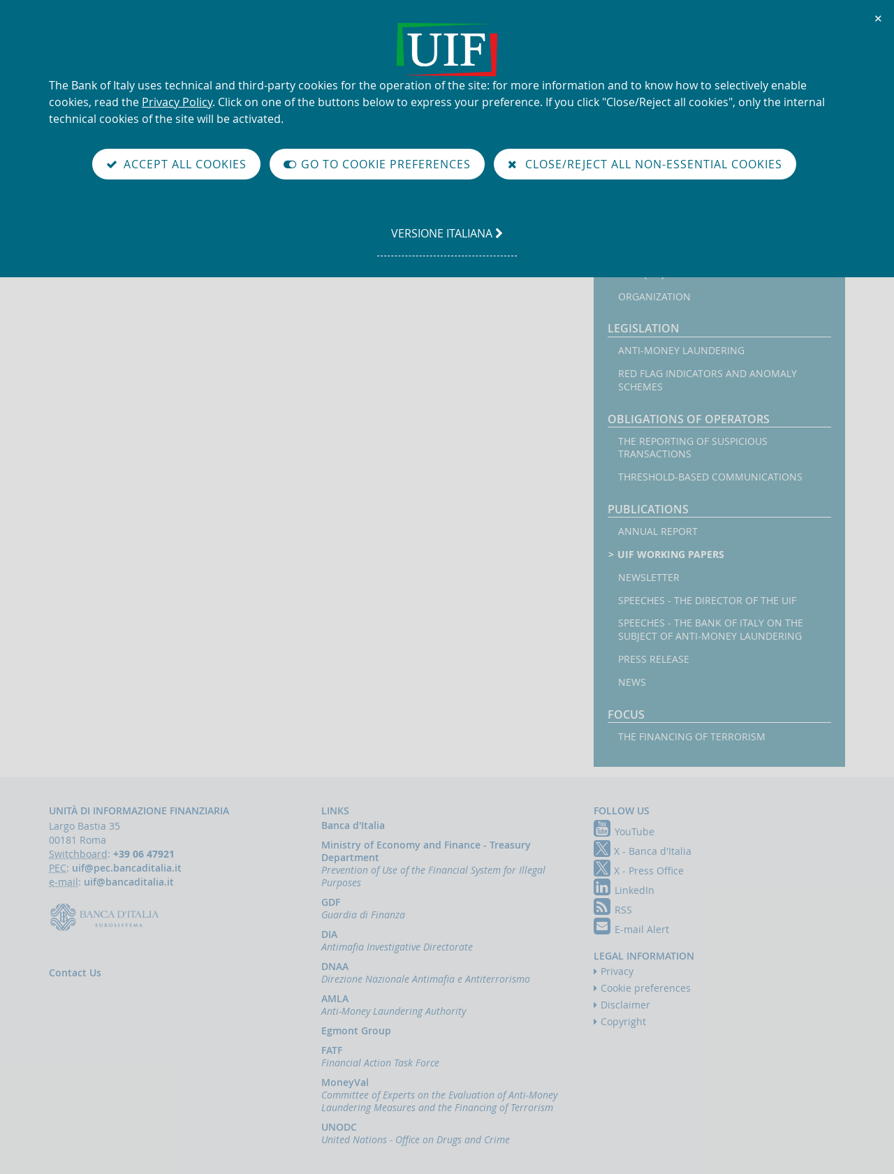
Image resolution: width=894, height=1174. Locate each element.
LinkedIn (624, 890)
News (632, 682)
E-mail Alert (631, 929)
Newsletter (649, 577)
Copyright (623, 1021)
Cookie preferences (646, 988)
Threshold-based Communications (710, 477)
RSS (613, 909)
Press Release (653, 659)
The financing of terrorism (691, 737)
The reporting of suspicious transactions (693, 448)
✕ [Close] (879, 18)
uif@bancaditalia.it (129, 881)
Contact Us (75, 972)
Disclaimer (625, 1004)
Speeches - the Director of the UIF (707, 600)
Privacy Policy (177, 102)
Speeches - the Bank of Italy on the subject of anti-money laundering (710, 630)
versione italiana (446, 240)
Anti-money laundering (681, 350)
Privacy (617, 971)
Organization (654, 297)
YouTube (624, 831)
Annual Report (658, 531)
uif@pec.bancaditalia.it (127, 867)
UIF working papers (671, 554)
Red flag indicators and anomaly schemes (707, 380)
